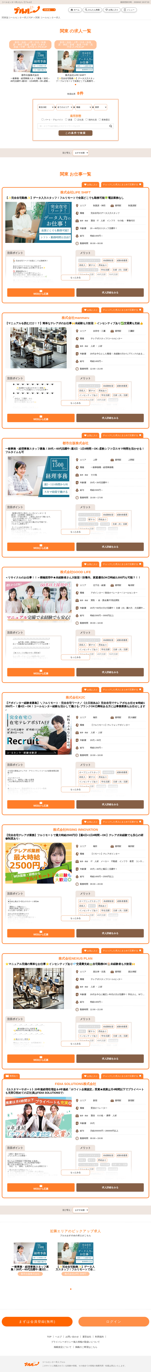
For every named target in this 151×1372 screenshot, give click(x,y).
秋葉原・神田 (99, 205)
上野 (95, 460)
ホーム (75, 10)
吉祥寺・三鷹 (99, 331)
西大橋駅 (132, 717)
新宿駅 (131, 1100)
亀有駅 (131, 585)
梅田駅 (131, 846)
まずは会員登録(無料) (37, 1321)
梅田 (95, 717)
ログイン (114, 1321)
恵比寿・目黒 (99, 971)
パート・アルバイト (52, 119)
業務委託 (104, 119)
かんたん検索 (92, 10)
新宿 (95, 1100)
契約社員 (91, 119)
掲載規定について (63, 1347)
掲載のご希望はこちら (86, 1347)
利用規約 (99, 1337)
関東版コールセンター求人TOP (17, 17)
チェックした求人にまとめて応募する (122, 184)
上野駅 (131, 460)
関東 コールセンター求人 (47, 17)
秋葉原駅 (132, 205)
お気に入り (111, 10)
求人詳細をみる (110, 292)
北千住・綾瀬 (99, 585)
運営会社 (86, 1337)
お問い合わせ (72, 1337)
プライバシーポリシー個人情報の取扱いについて (75, 1342)
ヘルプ (58, 1337)
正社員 (78, 119)
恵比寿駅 (132, 971)
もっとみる (75, 277)
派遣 (68, 119)
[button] (75, 84)
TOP (49, 1337)
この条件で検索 (75, 133)
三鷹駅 (131, 331)
